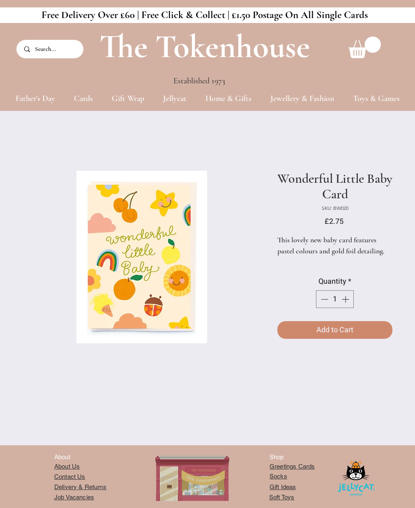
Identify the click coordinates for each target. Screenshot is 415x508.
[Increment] (346, 299)
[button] (364, 47)
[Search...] (50, 49)
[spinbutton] (335, 299)
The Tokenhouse (204, 47)
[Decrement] (323, 299)
